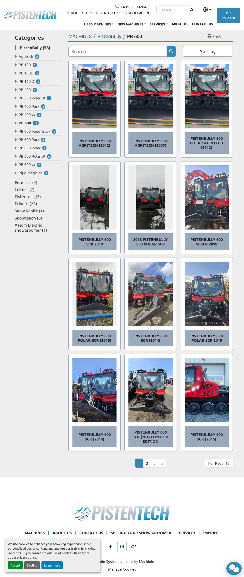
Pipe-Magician (30, 172)
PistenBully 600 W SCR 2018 (206, 241)
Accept (15, 565)
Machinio (146, 561)
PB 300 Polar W (32, 97)
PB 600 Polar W (32, 156)
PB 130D (26, 72)
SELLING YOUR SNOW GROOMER (141, 532)
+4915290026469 (136, 6)
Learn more (52, 565)
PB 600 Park (29, 139)
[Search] (171, 9)
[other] (133, 546)
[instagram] (122, 546)
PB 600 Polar (30, 147)
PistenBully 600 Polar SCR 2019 (206, 338)
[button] (131, 23)
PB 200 (25, 89)
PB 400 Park (29, 106)
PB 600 (25, 122)
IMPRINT (211, 532)
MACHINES (35, 532)
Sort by (208, 51)
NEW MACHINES (130, 24)
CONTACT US (202, 24)
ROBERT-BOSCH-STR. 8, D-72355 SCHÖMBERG (111, 12)
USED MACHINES (97, 24)
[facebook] (110, 546)
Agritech (26, 56)
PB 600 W (27, 164)
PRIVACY (187, 532)
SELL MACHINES (228, 15)
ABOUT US (180, 24)
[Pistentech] (122, 512)
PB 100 (25, 64)
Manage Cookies (122, 569)
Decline (32, 565)
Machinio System (104, 561)
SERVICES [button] (157, 24)
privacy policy (26, 557)
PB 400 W (27, 114)
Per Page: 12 (219, 463)
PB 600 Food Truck (34, 131)
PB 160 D (26, 81)
